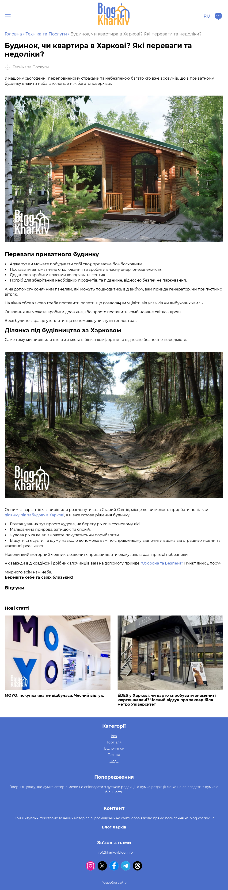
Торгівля (114, 742)
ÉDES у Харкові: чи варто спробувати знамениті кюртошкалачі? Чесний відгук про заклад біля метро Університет (167, 700)
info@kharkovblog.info (114, 852)
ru (207, 16)
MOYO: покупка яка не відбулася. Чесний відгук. (54, 695)
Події (114, 761)
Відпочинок (114, 748)
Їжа (114, 736)
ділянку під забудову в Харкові (34, 515)
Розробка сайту (114, 882)
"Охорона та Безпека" (161, 563)
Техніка (114, 755)
